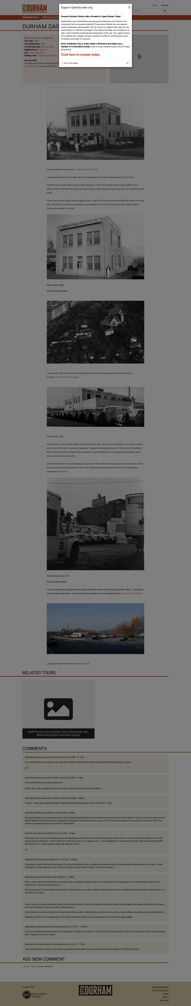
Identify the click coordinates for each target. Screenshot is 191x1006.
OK (127, 63)
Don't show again (69, 63)
